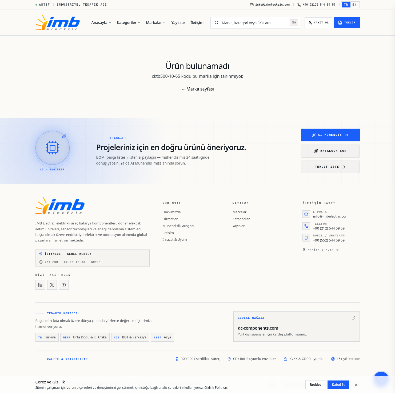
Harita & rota (320, 249)
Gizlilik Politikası (216, 387)
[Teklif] (347, 22)
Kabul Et (338, 384)
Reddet (315, 384)
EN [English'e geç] (355, 4)
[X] (52, 285)
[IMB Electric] (57, 22)
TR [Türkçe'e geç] (346, 4)
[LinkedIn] (40, 285)
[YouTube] (64, 285)
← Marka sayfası (197, 89)
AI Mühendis (330, 135)
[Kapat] (356, 384)
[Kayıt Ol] (318, 22)
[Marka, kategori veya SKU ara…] (254, 22)
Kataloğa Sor (330, 151)
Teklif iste (330, 167)
